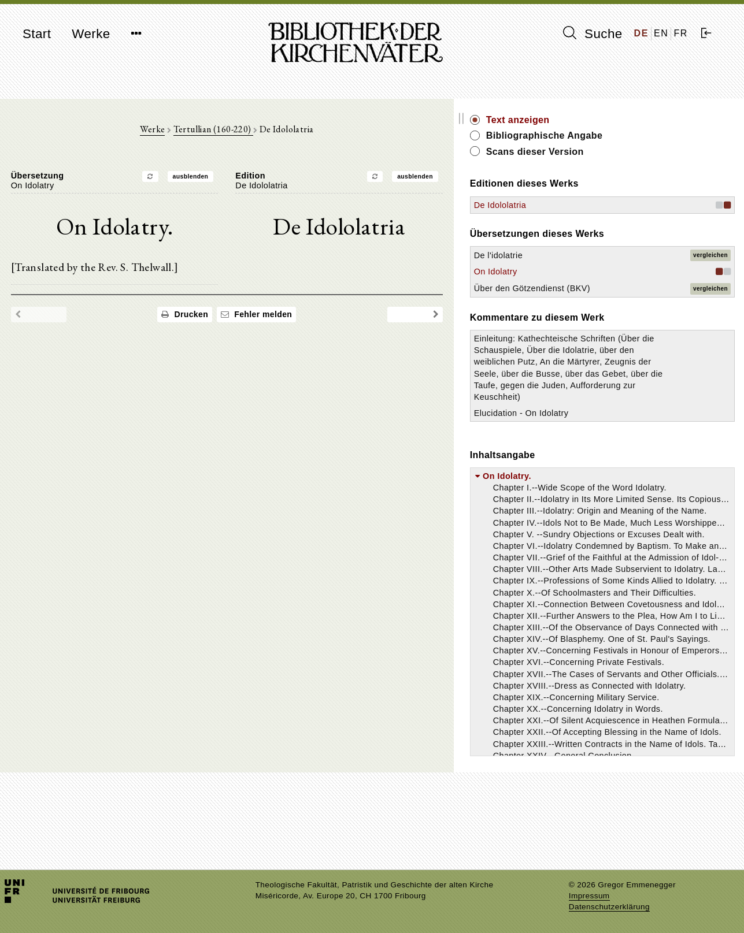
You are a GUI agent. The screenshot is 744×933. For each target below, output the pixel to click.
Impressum (589, 895)
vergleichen (710, 255)
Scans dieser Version (640, 152)
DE (641, 33)
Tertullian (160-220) (265, 134)
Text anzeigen (622, 120)
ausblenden (243, 180)
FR (680, 33)
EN (661, 33)
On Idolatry (600, 271)
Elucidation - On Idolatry (626, 482)
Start (37, 34)
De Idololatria (605, 205)
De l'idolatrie (603, 255)
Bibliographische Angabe (649, 135)
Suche (592, 33)
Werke (91, 34)
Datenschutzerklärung (609, 906)
